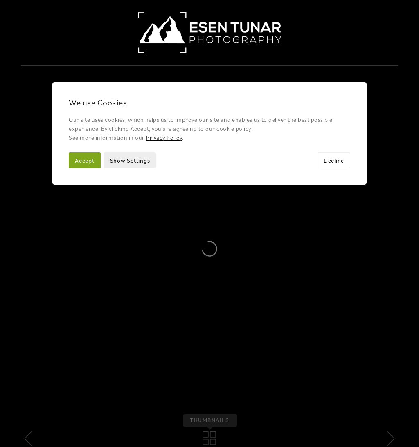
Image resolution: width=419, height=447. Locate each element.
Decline (334, 94)
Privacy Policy (164, 72)
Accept (85, 94)
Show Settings (130, 94)
